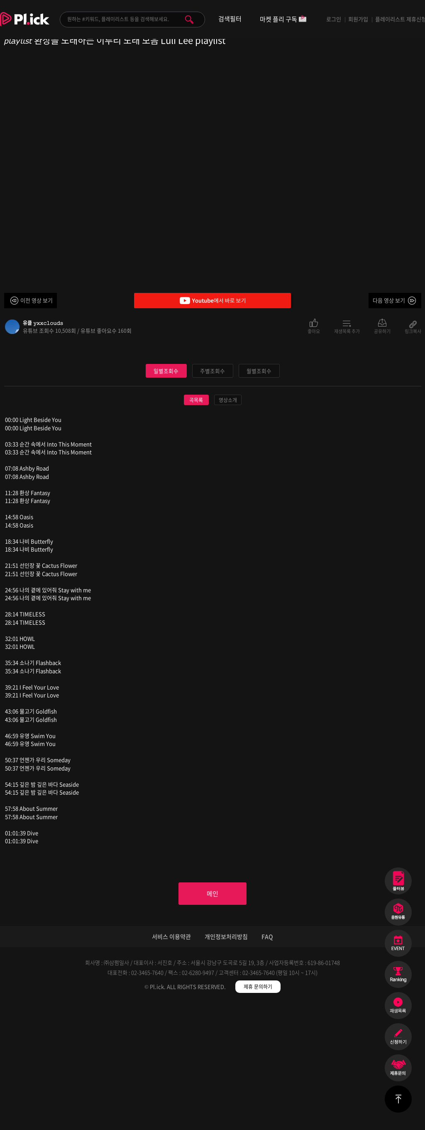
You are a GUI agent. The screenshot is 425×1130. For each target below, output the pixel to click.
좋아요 (314, 331)
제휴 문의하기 (258, 1113)
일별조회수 (166, 495)
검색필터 (230, 19)
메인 (212, 1019)
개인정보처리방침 (226, 1063)
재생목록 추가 (347, 331)
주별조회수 (212, 495)
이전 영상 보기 (36, 300)
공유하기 (382, 331)
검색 (189, 19)
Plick (24, 25)
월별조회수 (259, 495)
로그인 (333, 19)
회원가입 (358, 19)
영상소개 (228, 525)
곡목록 (196, 525)
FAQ (267, 1063)
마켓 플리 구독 (283, 20)
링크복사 (413, 331)
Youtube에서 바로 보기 (212, 300)
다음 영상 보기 (389, 300)
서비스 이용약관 (171, 1063)
